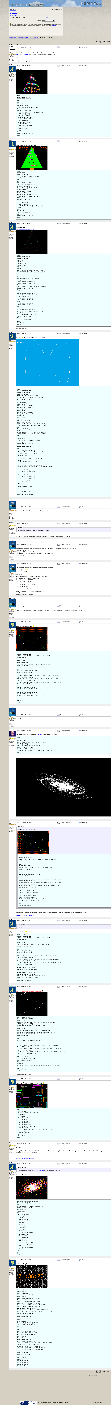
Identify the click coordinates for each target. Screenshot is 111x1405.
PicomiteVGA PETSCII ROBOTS (25, 915)
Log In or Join (13, 13)
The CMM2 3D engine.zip (23, 54)
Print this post (83, 47)
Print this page (93, 1375)
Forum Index (13, 38)
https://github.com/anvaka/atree (25, 229)
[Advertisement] (82, 21)
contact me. (54, 25)
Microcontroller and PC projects (28, 38)
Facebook (39, 734)
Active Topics (13, 15)
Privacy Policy (45, 17)
